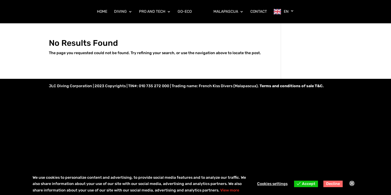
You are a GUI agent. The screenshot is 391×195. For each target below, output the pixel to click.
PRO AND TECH (152, 12)
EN (286, 11)
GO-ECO (185, 12)
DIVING (120, 12)
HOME (102, 12)
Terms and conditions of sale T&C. (292, 86)
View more (229, 190)
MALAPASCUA (225, 12)
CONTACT (258, 12)
